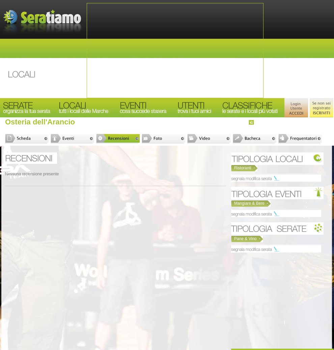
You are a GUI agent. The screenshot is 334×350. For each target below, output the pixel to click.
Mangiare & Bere (249, 203)
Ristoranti (242, 168)
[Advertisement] (175, 50)
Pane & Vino (245, 238)
